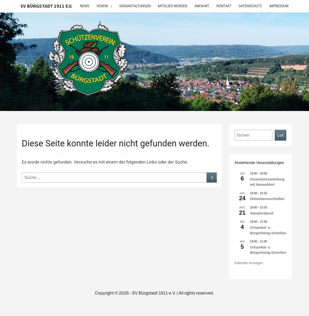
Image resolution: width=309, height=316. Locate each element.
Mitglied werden (172, 6)
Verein (102, 6)
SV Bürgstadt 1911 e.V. (46, 6)
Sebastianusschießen (267, 199)
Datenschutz (250, 6)
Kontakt (224, 6)
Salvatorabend (261, 213)
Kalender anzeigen (249, 263)
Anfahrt (201, 6)
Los (280, 135)
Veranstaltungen (134, 6)
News (84, 6)
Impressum (278, 6)
